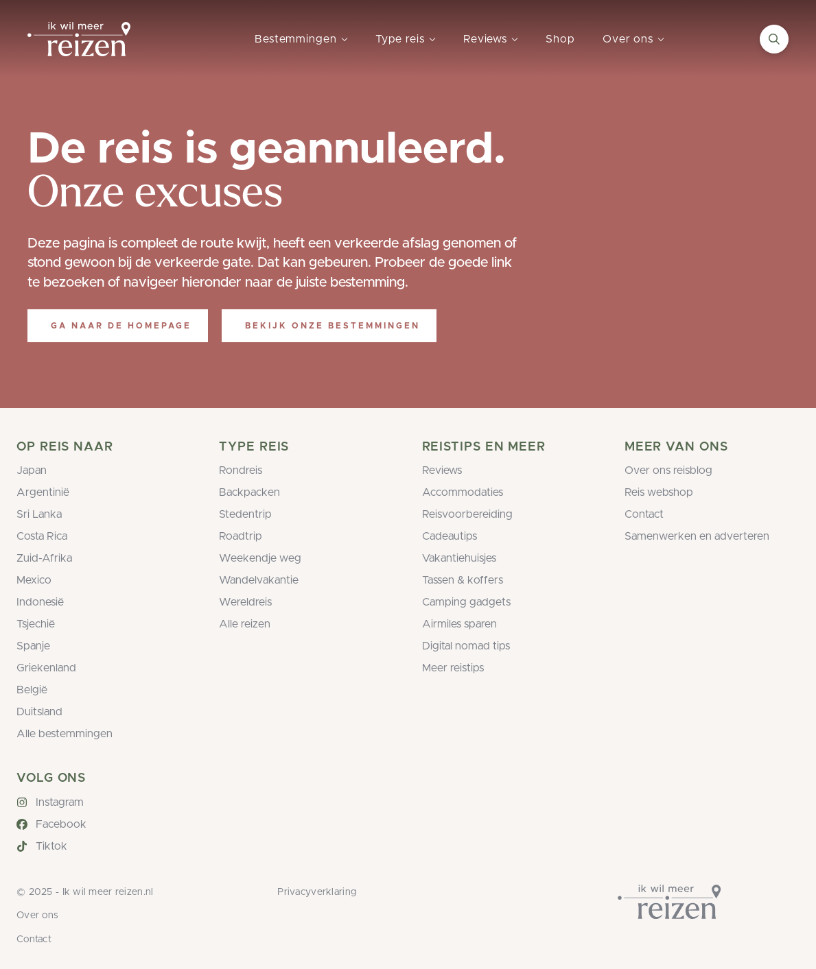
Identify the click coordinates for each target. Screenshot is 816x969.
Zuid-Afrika (44, 558)
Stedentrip (245, 514)
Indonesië (40, 602)
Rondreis (240, 470)
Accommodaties (462, 492)
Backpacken (249, 492)
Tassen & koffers (462, 580)
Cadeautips (449, 536)
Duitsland (39, 711)
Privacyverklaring (316, 892)
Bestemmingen (296, 39)
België (31, 689)
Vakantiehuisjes (459, 558)
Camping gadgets (466, 602)
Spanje (33, 646)
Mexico (33, 580)
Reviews (485, 39)
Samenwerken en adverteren (697, 536)
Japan (31, 470)
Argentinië (42, 492)
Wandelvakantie (259, 580)
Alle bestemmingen (64, 733)
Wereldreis (245, 602)
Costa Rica (41, 536)
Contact (644, 514)
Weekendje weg (260, 558)
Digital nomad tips (466, 646)
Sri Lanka (39, 514)
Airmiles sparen (459, 624)
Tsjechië (35, 624)
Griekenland (46, 667)
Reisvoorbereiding (467, 514)
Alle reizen (244, 624)
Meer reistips (453, 667)
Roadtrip (240, 536)
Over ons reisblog (668, 470)
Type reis (400, 39)
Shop (560, 39)
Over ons (628, 39)
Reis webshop (659, 492)
